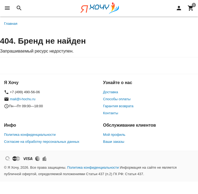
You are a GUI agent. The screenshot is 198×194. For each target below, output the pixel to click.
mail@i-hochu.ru (23, 99)
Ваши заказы (113, 142)
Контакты (110, 113)
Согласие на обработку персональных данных (41, 142)
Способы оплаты (116, 99)
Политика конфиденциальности (30, 135)
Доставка (110, 92)
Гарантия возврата (118, 106)
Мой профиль (114, 135)
